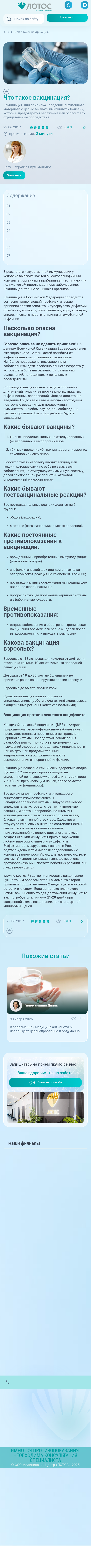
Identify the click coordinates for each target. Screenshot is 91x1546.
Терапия (18, 91)
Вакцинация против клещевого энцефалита (47, 272)
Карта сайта (12, 1503)
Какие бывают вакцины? (32, 226)
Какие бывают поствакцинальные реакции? (48, 234)
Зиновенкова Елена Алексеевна (47, 160)
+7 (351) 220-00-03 (25, 1108)
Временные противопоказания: (37, 255)
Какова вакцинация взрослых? (37, 264)
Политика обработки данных (26, 1498)
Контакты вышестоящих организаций (33, 1492)
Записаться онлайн (45, 1128)
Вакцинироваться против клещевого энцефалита (37, 899)
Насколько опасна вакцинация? (38, 218)
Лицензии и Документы (22, 1486)
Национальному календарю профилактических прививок (36, 320)
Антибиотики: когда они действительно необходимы (42, 1056)
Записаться (67, 19)
